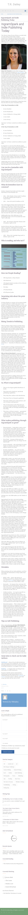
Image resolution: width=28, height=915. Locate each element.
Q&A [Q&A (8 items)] (5, 778)
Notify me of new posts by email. (11, 748)
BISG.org (11, 580)
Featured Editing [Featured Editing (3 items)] (7, 769)
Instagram (21, 675)
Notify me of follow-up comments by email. (14, 745)
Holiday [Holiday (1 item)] (10, 772)
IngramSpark (20, 72)
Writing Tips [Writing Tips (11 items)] (6, 787)
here (2, 344)
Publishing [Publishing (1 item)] (20, 775)
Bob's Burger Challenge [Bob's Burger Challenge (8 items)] (9, 766)
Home (2, 14)
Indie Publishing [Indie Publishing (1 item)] (18, 772)
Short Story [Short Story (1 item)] (17, 778)
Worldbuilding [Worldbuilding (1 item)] (7, 784)
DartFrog (3, 668)
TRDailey (5, 684)
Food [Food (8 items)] (5, 772)
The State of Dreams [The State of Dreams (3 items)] (8, 781)
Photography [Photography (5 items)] (7, 775)
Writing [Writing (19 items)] (14, 784)
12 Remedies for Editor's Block (10, 819)
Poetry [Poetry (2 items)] (13, 775)
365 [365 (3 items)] (4, 764)
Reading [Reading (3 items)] (10, 778)
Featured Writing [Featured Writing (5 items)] (17, 769)
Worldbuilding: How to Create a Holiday (13, 799)
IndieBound (4, 662)
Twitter (3, 676)
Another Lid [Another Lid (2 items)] (10, 764)
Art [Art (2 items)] (17, 764)
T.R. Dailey (14, 4)
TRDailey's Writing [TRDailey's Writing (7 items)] (20, 781)
